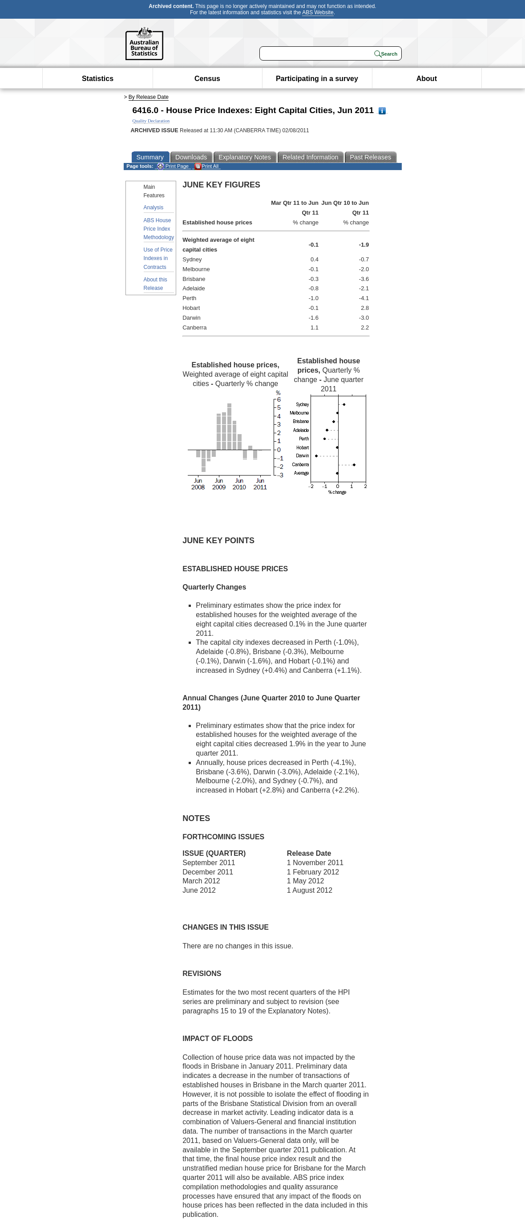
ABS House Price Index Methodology (159, 228)
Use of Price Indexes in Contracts (158, 258)
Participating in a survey (317, 78)
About (426, 78)
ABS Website (317, 12)
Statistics (97, 78)
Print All (206, 166)
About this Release (155, 284)
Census (207, 78)
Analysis (154, 207)
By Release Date (149, 97)
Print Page (173, 166)
